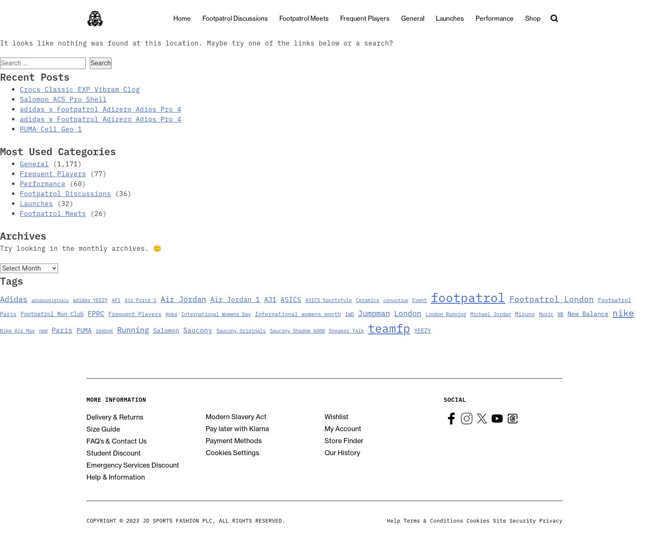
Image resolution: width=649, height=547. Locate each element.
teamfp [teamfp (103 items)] (389, 327)
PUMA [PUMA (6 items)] (84, 330)
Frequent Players (372, 18)
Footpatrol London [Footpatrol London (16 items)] (552, 298)
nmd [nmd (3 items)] (43, 330)
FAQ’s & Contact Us (117, 441)
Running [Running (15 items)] (133, 329)
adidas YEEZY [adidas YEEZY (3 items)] (90, 299)
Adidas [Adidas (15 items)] (13, 298)
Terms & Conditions (433, 520)
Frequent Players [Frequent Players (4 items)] (134, 314)
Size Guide (103, 429)
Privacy (550, 520)
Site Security (514, 520)
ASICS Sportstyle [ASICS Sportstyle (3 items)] (328, 299)
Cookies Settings (232, 453)
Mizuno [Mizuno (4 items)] (525, 314)
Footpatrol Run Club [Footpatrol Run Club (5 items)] (52, 313)
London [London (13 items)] (407, 312)
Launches (457, 18)
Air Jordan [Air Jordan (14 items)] (183, 298)
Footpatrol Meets (311, 18)
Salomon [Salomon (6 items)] (166, 330)
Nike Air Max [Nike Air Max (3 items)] (17, 330)
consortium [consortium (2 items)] (395, 300)
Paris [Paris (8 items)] (62, 329)
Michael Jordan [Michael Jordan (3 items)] (490, 313)
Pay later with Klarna (237, 429)
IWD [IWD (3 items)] (349, 313)
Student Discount (114, 453)
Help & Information (116, 477)
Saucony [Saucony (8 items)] (197, 329)
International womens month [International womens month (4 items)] (298, 314)
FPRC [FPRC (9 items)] (96, 313)
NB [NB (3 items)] (560, 313)
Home (189, 18)
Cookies (478, 520)
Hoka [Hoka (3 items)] (171, 313)
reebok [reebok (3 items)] (104, 330)
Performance (502, 18)
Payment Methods (234, 441)
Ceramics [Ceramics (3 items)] (367, 299)
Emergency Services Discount (133, 465)
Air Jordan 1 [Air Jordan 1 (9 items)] (235, 299)
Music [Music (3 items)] (546, 313)
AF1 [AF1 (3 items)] (116, 299)
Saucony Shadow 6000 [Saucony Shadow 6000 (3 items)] (297, 330)
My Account (342, 429)
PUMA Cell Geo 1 (51, 128)
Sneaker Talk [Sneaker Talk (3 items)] (346, 330)
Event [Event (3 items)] (419, 299)
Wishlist (336, 417)
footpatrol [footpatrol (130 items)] (468, 296)
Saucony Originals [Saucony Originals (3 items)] (241, 330)
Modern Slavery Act (236, 417)
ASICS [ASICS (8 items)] (291, 299)
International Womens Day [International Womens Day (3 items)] (216, 313)
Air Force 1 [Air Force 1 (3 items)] (140, 299)
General (419, 18)
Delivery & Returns (115, 417)
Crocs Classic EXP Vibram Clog (80, 89)
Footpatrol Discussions (242, 18)
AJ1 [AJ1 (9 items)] (270, 299)
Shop (540, 18)
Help (393, 520)
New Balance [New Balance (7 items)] (587, 313)
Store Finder (343, 441)
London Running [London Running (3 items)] (445, 313)
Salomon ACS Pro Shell (63, 98)
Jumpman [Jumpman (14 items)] (374, 312)
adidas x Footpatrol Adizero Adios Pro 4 (100, 108)
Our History (342, 453)
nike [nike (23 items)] (623, 312)
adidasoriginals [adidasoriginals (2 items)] (50, 300)
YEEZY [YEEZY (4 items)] (422, 330)
